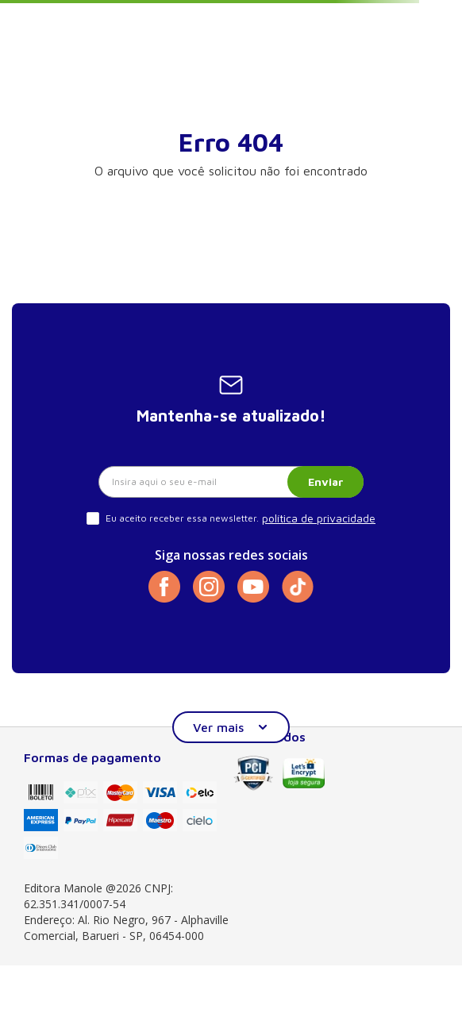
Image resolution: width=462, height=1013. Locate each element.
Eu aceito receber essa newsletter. (182, 518)
